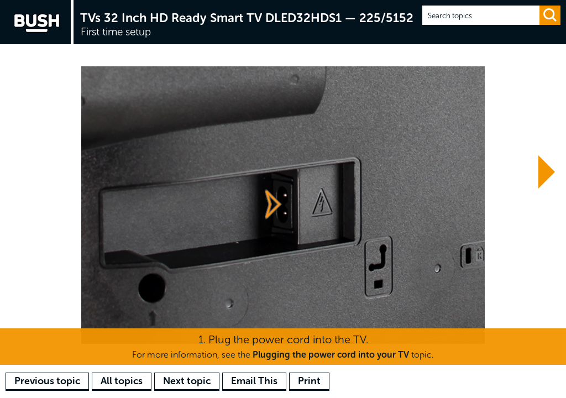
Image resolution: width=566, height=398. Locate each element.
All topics (122, 381)
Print (309, 381)
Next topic (187, 381)
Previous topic (47, 381)
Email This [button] (254, 381)
